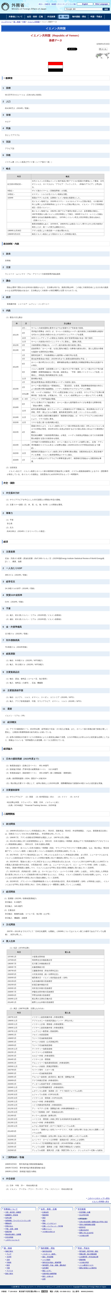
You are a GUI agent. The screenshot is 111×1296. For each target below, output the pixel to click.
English (85, 4)
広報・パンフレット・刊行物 (52, 1226)
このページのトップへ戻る (99, 1198)
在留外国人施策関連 (49, 1273)
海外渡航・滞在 (48, 1248)
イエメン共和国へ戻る (100, 1202)
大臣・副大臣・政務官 (13, 1212)
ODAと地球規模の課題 (87, 1224)
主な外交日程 (84, 1215)
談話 (43, 1218)
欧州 (8, 1265)
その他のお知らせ (48, 1232)
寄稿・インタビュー (49, 1223)
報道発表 (45, 1215)
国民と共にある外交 (86, 1233)
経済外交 (82, 1227)
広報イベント (47, 1229)
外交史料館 (9, 1237)
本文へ (41, 4)
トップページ (6, 22)
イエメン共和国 (34, 22)
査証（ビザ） (47, 1271)
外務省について (11, 1209)
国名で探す (9, 1273)
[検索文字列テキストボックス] (83, 9)
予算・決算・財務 (11, 1229)
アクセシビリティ (28, 1287)
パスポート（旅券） (49, 1254)
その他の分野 (84, 1235)
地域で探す (9, 1251)
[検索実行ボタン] (106, 9)
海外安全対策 (47, 1251)
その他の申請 (84, 1262)
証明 (43, 1279)
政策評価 (8, 1232)
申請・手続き (84, 1248)
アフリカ (10, 1271)
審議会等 (8, 1223)
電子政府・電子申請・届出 (88, 1251)
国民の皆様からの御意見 (88, 1268)
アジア (9, 1254)
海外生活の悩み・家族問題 (51, 1262)
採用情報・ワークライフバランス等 (18, 1221)
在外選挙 (45, 1268)
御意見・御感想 (50, 4)
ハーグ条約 (46, 1260)
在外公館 (8, 1218)
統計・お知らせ (47, 1276)
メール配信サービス (86, 1265)
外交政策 (82, 1209)
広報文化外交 (84, 1230)
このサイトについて (12, 1240)
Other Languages (101, 4)
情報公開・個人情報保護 (88, 1254)
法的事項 (15, 1287)
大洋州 (9, 1257)
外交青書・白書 (84, 1212)
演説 (43, 1221)
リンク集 (72, 4)
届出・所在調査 (47, 1257)
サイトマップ (62, 4)
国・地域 (16, 22)
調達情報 (82, 1260)
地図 (45, 1291)
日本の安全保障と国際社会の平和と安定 (93, 1222)
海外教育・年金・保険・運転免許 (54, 1265)
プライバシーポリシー (45, 1287)
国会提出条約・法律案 (13, 1234)
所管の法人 (9, 1226)
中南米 (9, 1262)
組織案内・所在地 (11, 1215)
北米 (8, 1260)
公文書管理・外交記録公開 (88, 1257)
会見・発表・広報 (49, 1209)
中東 (24, 22)
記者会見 (45, 1212)
